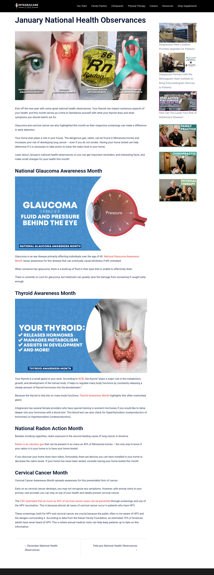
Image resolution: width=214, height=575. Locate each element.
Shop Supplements (187, 6)
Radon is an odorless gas (29, 444)
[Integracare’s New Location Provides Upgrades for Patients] (178, 33)
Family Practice (99, 6)
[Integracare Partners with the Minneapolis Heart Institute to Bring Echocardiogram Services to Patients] (178, 62)
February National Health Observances (115, 545)
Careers (154, 6)
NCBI (81, 378)
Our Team (82, 6)
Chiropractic (117, 6)
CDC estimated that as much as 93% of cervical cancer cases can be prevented (65, 501)
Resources (167, 6)
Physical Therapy (136, 6)
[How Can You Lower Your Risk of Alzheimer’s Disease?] (178, 101)
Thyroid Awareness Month (94, 395)
